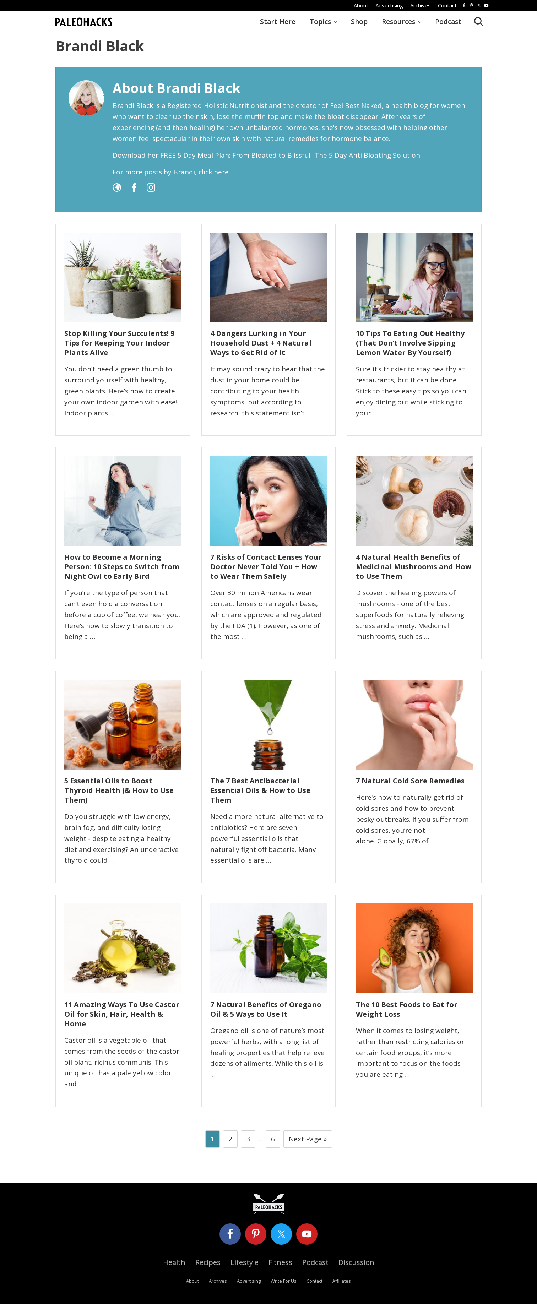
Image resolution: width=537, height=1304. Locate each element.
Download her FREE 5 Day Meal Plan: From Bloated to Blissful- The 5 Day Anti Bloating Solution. (267, 155)
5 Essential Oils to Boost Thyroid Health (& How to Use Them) (119, 790)
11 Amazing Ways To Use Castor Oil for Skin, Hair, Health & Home (121, 1014)
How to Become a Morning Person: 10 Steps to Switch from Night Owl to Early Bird (121, 566)
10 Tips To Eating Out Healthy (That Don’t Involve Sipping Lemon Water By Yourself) (410, 342)
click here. (214, 171)
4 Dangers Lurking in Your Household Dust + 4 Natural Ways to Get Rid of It (260, 342)
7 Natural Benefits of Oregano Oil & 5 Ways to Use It (265, 1009)
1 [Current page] (212, 1140)
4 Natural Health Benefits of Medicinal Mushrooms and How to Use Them (413, 566)
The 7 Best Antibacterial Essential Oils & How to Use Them (260, 790)
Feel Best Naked (356, 105)
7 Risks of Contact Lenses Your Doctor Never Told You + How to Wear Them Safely (266, 566)
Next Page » (307, 1140)
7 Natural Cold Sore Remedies (410, 781)
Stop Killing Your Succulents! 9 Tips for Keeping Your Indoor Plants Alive (119, 342)
